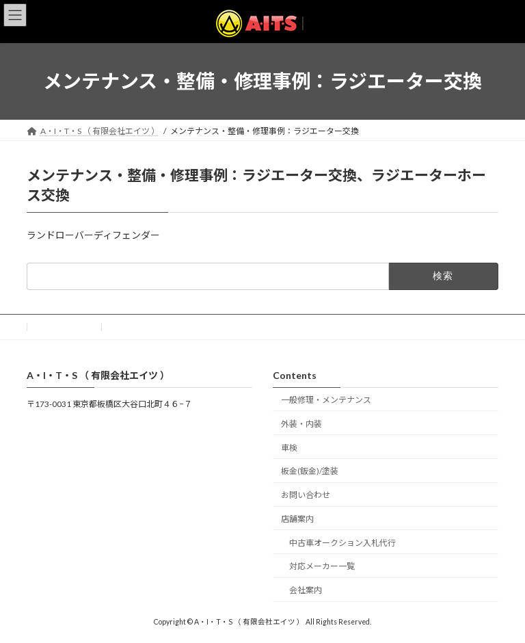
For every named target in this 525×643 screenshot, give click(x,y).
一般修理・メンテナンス (326, 400)
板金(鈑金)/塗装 (309, 472)
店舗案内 (297, 519)
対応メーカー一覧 (322, 567)
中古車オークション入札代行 (342, 543)
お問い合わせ (64, 327)
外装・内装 (301, 424)
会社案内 (305, 591)
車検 (289, 448)
